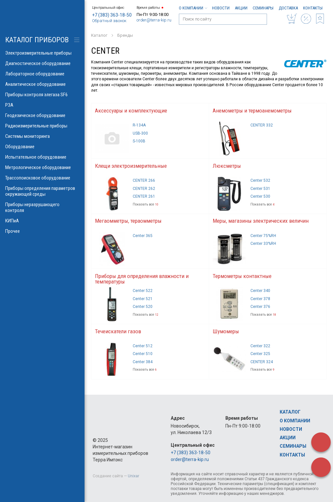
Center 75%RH (263, 235)
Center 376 (260, 306)
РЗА (42, 105)
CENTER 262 (144, 188)
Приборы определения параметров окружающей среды (42, 191)
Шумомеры (226, 331)
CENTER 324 (261, 362)
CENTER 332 (261, 125)
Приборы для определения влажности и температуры (142, 279)
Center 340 (260, 290)
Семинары (263, 8)
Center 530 (260, 196)
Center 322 (260, 346)
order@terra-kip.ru (154, 20)
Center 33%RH (263, 243)
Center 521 (143, 299)
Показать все (145, 204)
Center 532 (260, 180)
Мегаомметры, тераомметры (128, 221)
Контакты (313, 8)
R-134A (139, 125)
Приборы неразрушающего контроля (42, 207)
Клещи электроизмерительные (131, 166)
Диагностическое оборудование (42, 63)
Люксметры (227, 166)
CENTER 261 (144, 196)
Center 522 (143, 290)
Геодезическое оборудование (42, 115)
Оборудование (42, 147)
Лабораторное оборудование (42, 74)
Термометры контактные (242, 276)
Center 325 (260, 353)
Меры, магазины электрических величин (261, 221)
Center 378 (260, 299)
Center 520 (143, 306)
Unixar (133, 476)
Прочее (42, 231)
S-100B (139, 141)
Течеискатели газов (118, 331)
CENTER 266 (144, 180)
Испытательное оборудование (42, 157)
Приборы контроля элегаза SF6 (42, 95)
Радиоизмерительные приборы (42, 126)
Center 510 (143, 353)
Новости (221, 8)
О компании (193, 8)
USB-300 (140, 133)
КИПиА (42, 221)
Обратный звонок (109, 20)
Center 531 (260, 188)
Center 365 (143, 235)
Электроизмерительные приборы (42, 53)
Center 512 (143, 346)
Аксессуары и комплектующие (131, 110)
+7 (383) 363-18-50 (112, 15)
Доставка (288, 8)
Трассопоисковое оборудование (42, 178)
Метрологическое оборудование (42, 167)
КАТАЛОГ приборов (37, 40)
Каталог (290, 412)
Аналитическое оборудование (42, 84)
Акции (241, 8)
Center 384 (143, 362)
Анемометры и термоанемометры (252, 110)
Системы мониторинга (42, 136)
